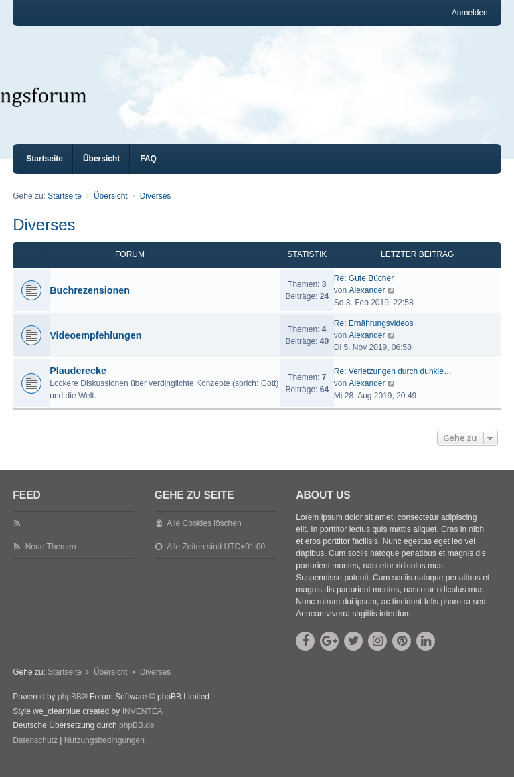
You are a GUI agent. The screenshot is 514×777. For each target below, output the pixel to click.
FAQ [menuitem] (148, 170)
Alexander (367, 302)
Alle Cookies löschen (204, 535)
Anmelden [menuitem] (470, 12)
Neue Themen (50, 559)
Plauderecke (78, 382)
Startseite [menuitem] (44, 170)
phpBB (70, 708)
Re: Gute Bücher (364, 290)
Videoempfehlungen (95, 347)
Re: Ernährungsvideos (374, 335)
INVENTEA (142, 723)
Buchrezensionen (90, 302)
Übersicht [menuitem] (101, 170)
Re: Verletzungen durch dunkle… (393, 383)
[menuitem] (35, 753)
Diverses (44, 237)
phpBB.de (137, 737)
